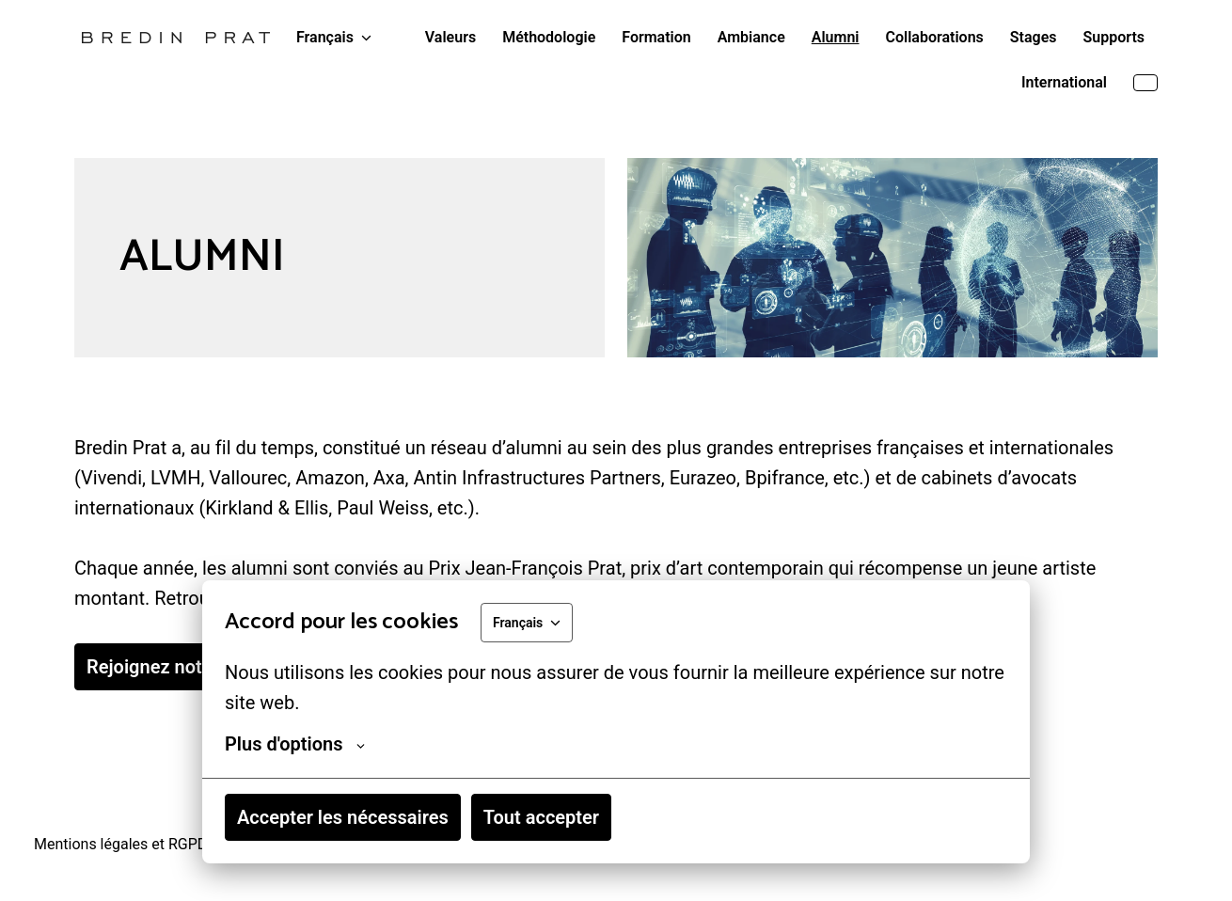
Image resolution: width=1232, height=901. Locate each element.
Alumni (836, 37)
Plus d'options (295, 744)
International (1064, 82)
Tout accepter (541, 817)
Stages (1033, 37)
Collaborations (935, 37)
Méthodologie (548, 37)
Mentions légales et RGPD (120, 844)
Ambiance (751, 37)
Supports (1114, 37)
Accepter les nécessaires (343, 817)
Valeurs (450, 37)
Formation (656, 37)
